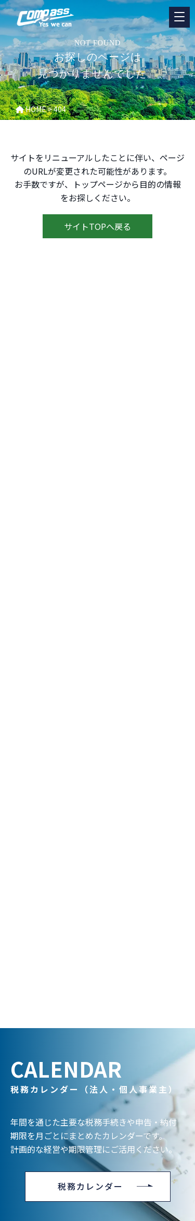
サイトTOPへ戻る (97, 226)
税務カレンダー (90, 1186)
